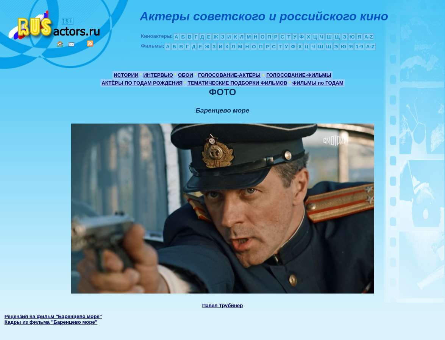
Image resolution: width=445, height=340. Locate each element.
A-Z (368, 37)
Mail (71, 44)
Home (60, 43)
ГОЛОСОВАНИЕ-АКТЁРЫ (229, 75)
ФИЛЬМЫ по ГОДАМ (318, 83)
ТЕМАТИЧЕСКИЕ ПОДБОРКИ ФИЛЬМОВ (237, 83)
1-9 (359, 46)
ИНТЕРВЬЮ (158, 75)
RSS (90, 43)
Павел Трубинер (222, 305)
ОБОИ (185, 75)
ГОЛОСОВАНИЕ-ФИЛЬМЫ (298, 75)
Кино (55, 24)
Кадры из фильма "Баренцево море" (51, 322)
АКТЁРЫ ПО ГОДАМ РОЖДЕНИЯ (142, 83)
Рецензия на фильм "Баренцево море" (53, 316)
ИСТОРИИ (126, 75)
